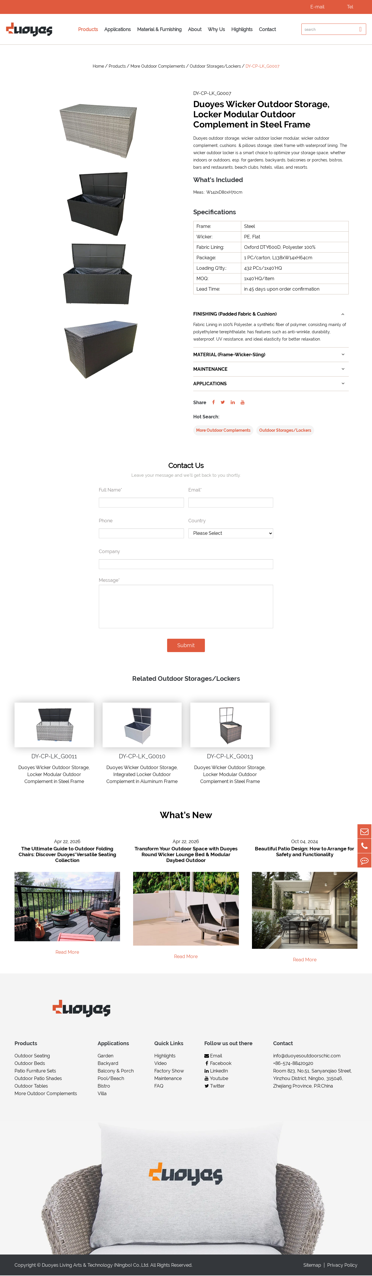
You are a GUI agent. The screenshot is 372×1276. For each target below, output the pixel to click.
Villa (102, 1094)
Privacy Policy (342, 1265)
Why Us (216, 29)
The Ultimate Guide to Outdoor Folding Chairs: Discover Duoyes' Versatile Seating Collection (67, 854)
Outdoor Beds (30, 1064)
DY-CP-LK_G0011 (54, 756)
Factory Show (169, 1071)
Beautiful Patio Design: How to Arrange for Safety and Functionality (304, 852)
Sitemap (312, 1265)
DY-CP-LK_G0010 (142, 756)
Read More (67, 952)
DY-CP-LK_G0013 (230, 756)
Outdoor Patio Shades (38, 1079)
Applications (117, 29)
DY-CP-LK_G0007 (262, 66)
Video (160, 1064)
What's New (186, 815)
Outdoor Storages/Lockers (215, 66)
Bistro (104, 1086)
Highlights (242, 29)
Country (197, 521)
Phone (105, 521)
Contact (267, 29)
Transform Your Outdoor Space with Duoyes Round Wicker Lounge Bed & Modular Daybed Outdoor (186, 854)
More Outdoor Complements (157, 66)
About (194, 29)
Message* (109, 580)
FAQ (158, 1086)
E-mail (317, 7)
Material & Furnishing (159, 29)
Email (213, 1056)
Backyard (108, 1064)
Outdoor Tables (31, 1086)
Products (88, 29)
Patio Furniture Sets (35, 1071)
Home (98, 66)
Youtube (216, 1079)
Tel (350, 7)
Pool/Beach (111, 1079)
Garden (105, 1056)
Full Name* (110, 490)
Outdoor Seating (32, 1056)
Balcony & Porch (116, 1071)
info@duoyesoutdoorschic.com (307, 1056)
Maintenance (168, 1079)
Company (109, 552)
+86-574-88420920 (293, 1064)
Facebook (217, 1064)
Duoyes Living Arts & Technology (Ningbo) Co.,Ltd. (95, 1265)
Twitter (214, 1086)
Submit (186, 646)
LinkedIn (216, 1071)
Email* (195, 490)
